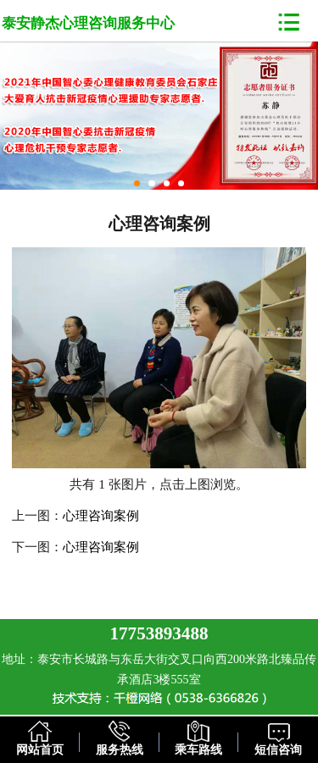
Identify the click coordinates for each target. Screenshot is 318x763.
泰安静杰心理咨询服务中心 (88, 23)
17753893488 (159, 633)
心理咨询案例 (101, 515)
